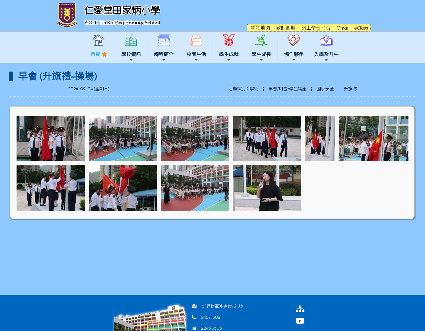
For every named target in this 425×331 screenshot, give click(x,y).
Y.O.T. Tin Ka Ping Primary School (122, 22)
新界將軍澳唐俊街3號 (222, 306)
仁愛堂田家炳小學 (122, 10)
